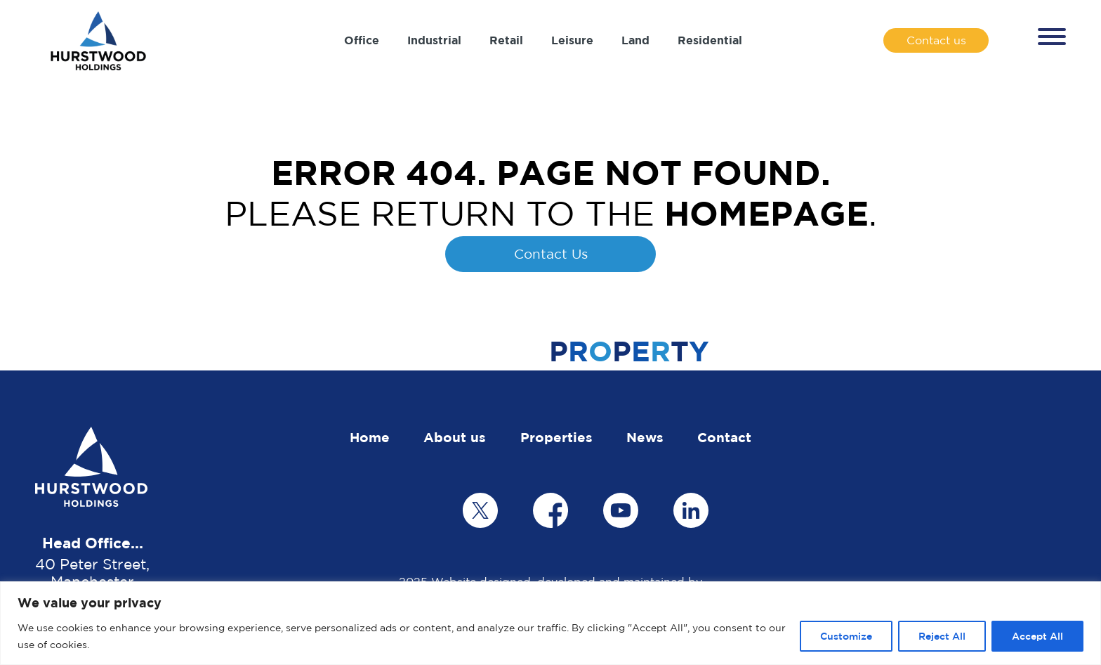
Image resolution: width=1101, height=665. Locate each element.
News (645, 437)
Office (361, 40)
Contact (724, 437)
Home (370, 437)
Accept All (1037, 636)
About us (454, 437)
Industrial (434, 40)
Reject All (941, 636)
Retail (506, 40)
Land (635, 40)
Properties (556, 437)
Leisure (572, 40)
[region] (550, 623)
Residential (710, 40)
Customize (846, 636)
